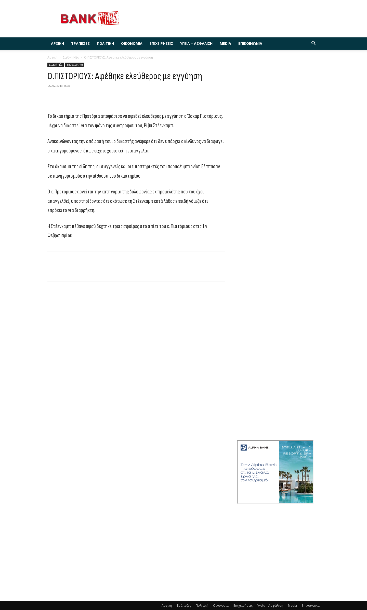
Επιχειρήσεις (161, 43)
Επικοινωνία (250, 43)
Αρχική (57, 43)
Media (225, 43)
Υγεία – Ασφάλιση (196, 43)
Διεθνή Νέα (70, 57)
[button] (313, 43)
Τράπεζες (80, 43)
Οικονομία (131, 43)
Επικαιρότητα (75, 64)
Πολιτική (105, 43)
